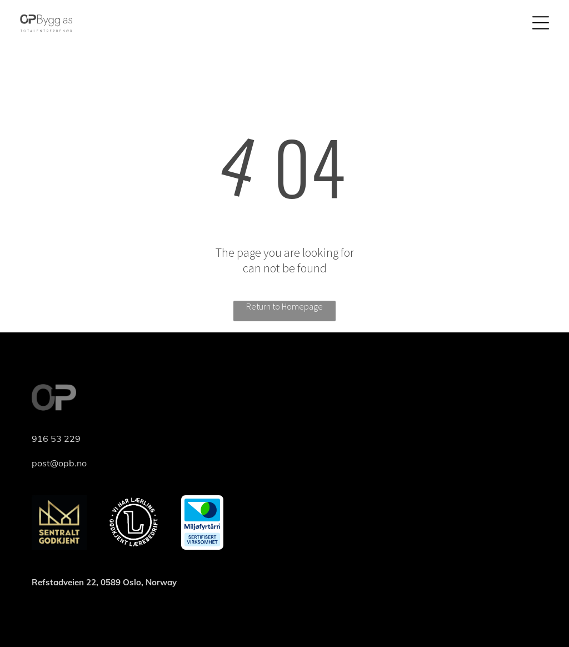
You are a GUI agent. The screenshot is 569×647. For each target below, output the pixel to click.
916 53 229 (56, 438)
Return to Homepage (284, 306)
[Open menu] (540, 22)
